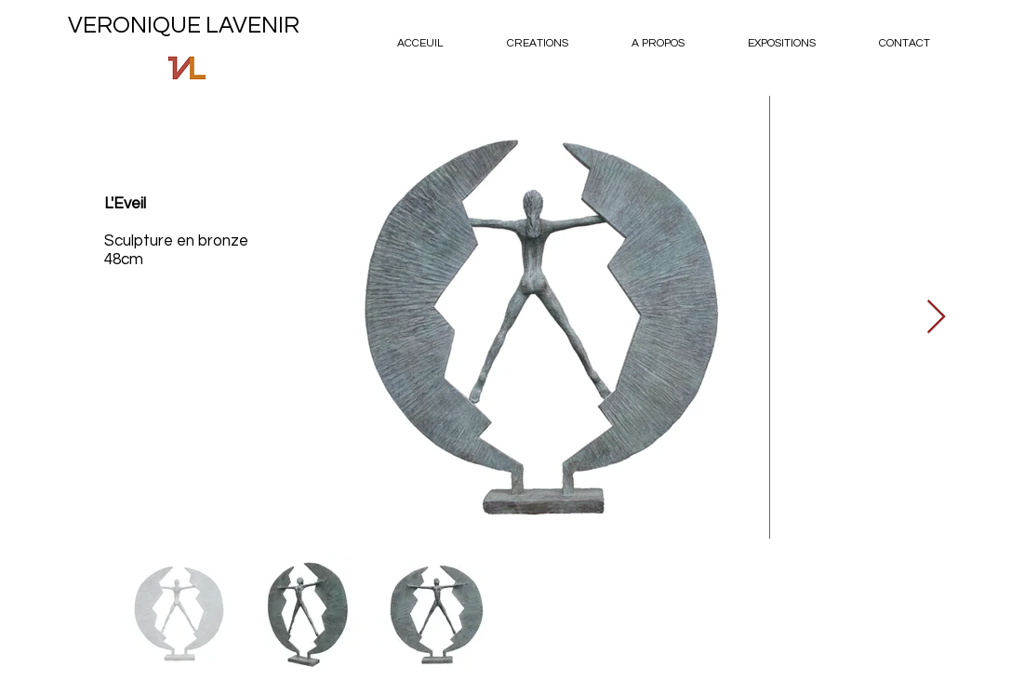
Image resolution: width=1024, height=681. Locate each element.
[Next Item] (936, 318)
